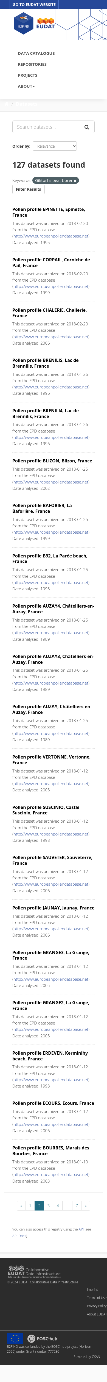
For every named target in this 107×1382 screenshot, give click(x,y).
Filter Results (28, 189)
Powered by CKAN (87, 1356)
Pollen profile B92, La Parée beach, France (50, 559)
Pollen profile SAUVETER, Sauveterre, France (52, 860)
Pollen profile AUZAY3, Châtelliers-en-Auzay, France (53, 659)
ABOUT (26, 86)
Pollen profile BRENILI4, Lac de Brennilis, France (45, 413)
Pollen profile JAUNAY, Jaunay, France (53, 908)
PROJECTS (27, 75)
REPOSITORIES (32, 64)
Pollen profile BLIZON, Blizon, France (52, 461)
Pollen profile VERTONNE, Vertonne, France (51, 760)
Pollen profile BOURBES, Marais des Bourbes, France (50, 1151)
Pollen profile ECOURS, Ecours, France (53, 1103)
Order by (20, 146)
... (67, 1205)
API (81, 1229)
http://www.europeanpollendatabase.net (50, 236)
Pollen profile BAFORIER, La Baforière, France (42, 508)
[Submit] (87, 127)
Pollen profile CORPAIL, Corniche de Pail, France (51, 262)
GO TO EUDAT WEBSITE (34, 4)
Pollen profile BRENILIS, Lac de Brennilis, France (45, 363)
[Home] (6, 104)
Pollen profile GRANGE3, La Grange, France (50, 955)
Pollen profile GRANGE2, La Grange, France (50, 1005)
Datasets (27, 104)
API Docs (19, 1235)
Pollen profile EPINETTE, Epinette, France (48, 212)
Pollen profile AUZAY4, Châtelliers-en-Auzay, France (53, 609)
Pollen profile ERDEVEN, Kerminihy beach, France (50, 1056)
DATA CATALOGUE (36, 53)
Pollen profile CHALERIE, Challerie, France (49, 313)
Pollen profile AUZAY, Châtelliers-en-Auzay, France (52, 709)
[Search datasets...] (46, 127)
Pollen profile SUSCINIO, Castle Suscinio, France (46, 810)
